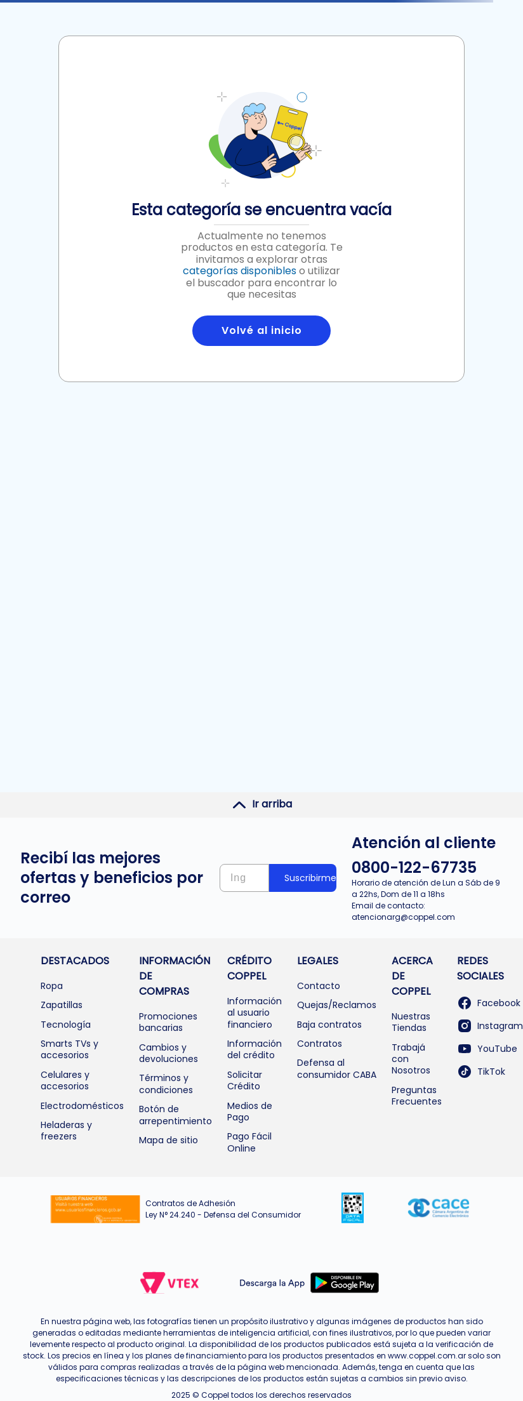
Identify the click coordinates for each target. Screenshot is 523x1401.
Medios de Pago (249, 1111)
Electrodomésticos (82, 1105)
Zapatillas (62, 1005)
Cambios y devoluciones (168, 1053)
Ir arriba (262, 804)
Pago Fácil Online (249, 1142)
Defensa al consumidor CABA (336, 1068)
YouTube (487, 1048)
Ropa (52, 985)
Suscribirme (310, 878)
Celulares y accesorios (65, 1080)
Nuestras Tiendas (411, 1022)
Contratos (319, 1043)
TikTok (481, 1071)
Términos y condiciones (166, 1084)
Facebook (488, 1003)
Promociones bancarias (168, 1022)
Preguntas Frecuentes (417, 1096)
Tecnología (66, 1024)
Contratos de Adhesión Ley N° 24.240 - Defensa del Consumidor (223, 1209)
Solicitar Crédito (244, 1080)
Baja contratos (329, 1024)
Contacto (318, 985)
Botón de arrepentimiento (175, 1115)
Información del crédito (254, 1049)
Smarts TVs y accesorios (69, 1049)
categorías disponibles (239, 270)
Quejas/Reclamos (336, 1005)
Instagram (490, 1025)
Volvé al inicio (262, 330)
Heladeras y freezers (66, 1131)
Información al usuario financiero (254, 1013)
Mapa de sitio (168, 1140)
